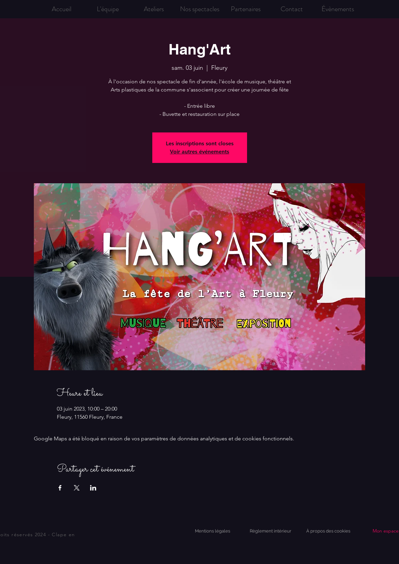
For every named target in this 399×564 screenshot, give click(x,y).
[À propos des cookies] (328, 531)
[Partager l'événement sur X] (76, 487)
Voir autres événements (199, 151)
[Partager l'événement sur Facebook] (60, 487)
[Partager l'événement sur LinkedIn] (93, 487)
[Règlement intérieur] (271, 531)
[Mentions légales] (213, 531)
